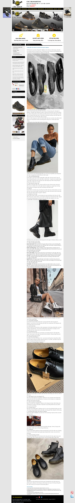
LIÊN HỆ (13, 10)
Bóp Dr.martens (24, 8)
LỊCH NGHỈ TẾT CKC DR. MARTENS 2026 (33, 492)
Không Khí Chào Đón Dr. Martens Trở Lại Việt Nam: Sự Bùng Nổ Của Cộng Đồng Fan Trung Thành (41, 489)
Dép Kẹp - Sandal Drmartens (32, 8)
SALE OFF (55, 8)
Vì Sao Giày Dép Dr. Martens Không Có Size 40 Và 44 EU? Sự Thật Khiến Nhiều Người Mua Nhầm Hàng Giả (43, 493)
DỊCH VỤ (59, 8)
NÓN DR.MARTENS (41, 8)
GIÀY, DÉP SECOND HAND (49, 8)
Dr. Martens (42, 49)
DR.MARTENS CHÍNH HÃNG (16, 8)
